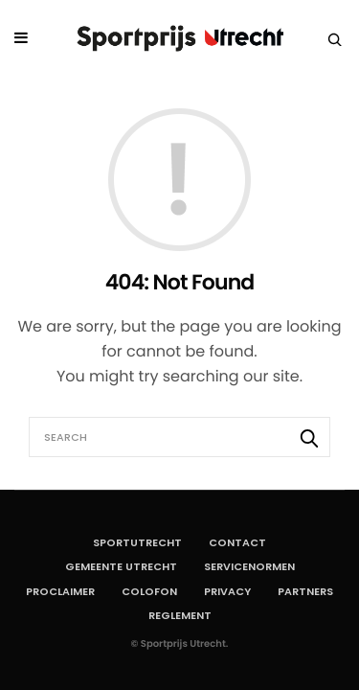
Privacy (227, 591)
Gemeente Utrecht (121, 566)
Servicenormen (249, 566)
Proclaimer (60, 591)
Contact (237, 542)
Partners (305, 591)
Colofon (149, 591)
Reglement (180, 615)
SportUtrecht (137, 542)
